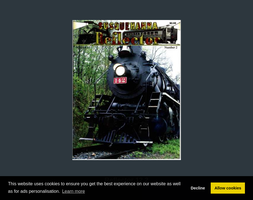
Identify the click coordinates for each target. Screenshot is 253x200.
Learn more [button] (73, 191)
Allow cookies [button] (228, 188)
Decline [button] (198, 188)
